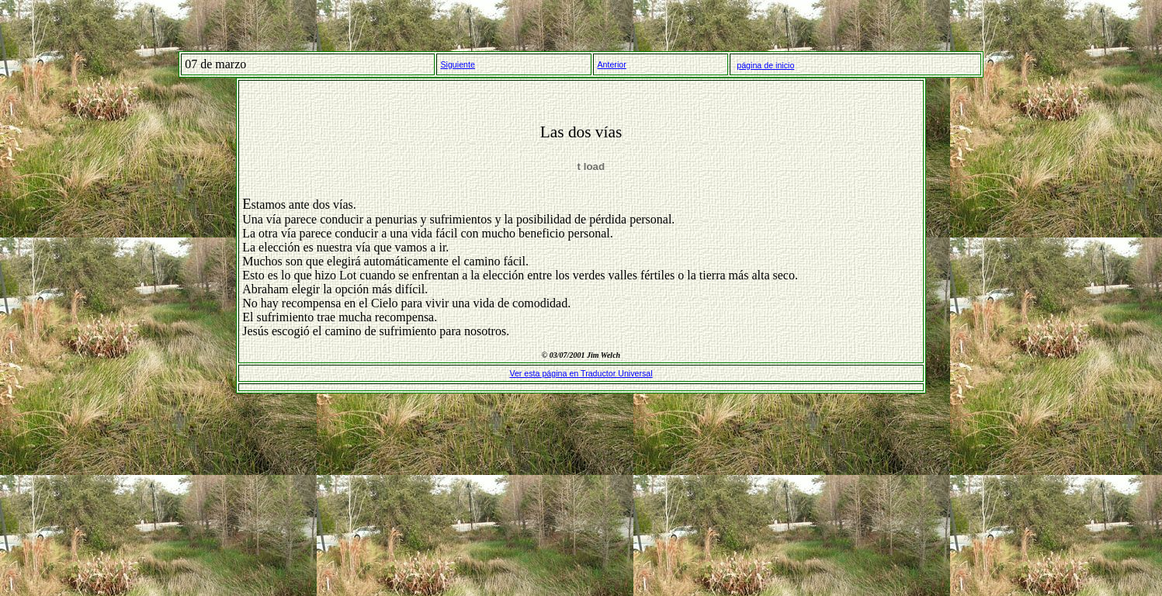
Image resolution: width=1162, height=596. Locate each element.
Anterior (611, 64)
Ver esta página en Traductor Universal (580, 373)
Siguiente (457, 64)
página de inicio (765, 65)
